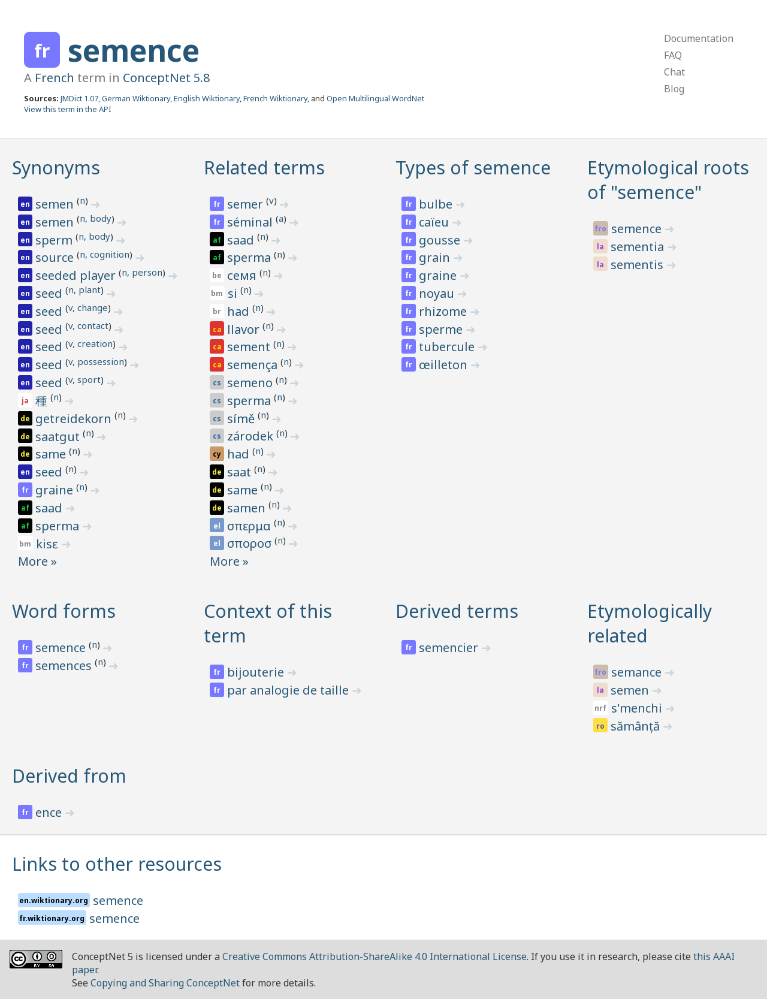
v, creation (90, 343)
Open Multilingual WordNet (375, 98)
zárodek (251, 436)
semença (253, 365)
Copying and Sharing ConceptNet (165, 982)
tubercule (448, 347)
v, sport (84, 379)
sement (250, 347)
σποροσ (250, 543)
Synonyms (56, 167)
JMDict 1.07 (79, 98)
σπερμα (250, 526)
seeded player (77, 275)
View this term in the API (67, 109)
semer (246, 204)
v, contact (88, 325)
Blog (674, 88)
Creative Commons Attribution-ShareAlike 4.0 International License (374, 956)
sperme (442, 329)
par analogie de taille (289, 690)
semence (134, 50)
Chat (674, 72)
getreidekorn (74, 419)
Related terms (264, 167)
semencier (450, 647)
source (56, 257)
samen (247, 508)
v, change (88, 307)
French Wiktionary (275, 98)
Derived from (69, 775)
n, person (142, 272)
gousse (441, 240)
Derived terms (456, 611)
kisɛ (48, 544)
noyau (438, 293)
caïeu (435, 222)
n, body (95, 218)
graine (55, 490)
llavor (244, 329)
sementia (639, 247)
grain (436, 257)
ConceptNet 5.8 (166, 78)
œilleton (444, 365)
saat (240, 472)
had (239, 311)
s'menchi (638, 708)
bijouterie (257, 672)
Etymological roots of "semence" (668, 179)
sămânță (637, 726)
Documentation (698, 38)
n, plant (84, 289)
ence (50, 812)
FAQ (673, 55)
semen (56, 204)
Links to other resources (117, 864)
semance (638, 672)
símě (242, 419)
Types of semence (473, 167)
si (234, 293)
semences (65, 665)
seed (50, 293)
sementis (638, 264)
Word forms (64, 611)
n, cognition (104, 254)
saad (50, 508)
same (52, 454)
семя (243, 275)
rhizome (444, 311)
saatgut (59, 436)
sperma (58, 526)
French (54, 78)
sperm (55, 240)
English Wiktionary (207, 98)
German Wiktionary (136, 98)
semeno (251, 383)
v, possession (96, 361)
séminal (251, 222)
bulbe (437, 204)
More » (37, 561)
